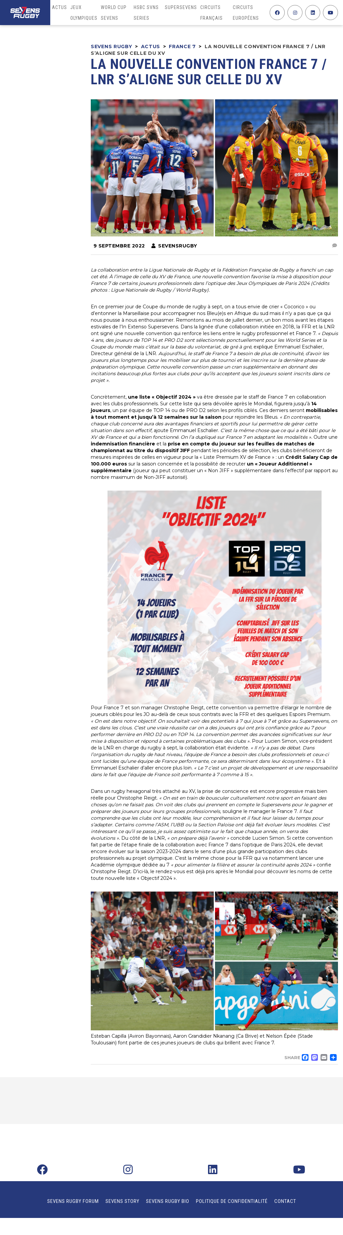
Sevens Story (122, 1201)
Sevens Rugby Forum (73, 1201)
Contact (285, 1201)
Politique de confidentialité (232, 1201)
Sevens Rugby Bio (167, 1201)
